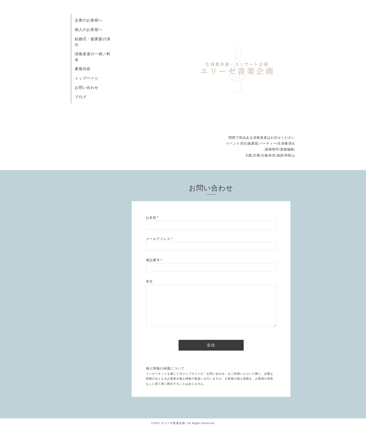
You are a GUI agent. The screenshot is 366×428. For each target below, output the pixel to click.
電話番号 (154, 260)
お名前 (152, 217)
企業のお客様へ (88, 20)
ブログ (81, 97)
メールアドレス (159, 239)
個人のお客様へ (88, 30)
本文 (149, 281)
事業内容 (83, 69)
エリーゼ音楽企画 (173, 423)
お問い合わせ (87, 88)
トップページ (87, 78)
